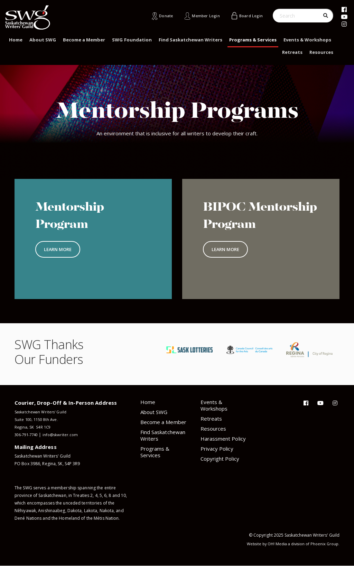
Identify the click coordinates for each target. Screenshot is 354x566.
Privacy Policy (217, 448)
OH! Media (272, 544)
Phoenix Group (323, 544)
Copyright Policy (220, 458)
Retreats (292, 52)
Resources (321, 52)
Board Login (249, 15)
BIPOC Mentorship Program (245, 223)
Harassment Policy (223, 438)
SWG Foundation (131, 40)
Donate (155, 15)
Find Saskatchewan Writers (191, 40)
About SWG (42, 40)
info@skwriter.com (65, 435)
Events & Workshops (307, 40)
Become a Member (84, 40)
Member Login (199, 15)
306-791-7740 (28, 435)
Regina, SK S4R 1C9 (34, 427)
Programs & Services (252, 40)
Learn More (58, 250)
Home (15, 40)
